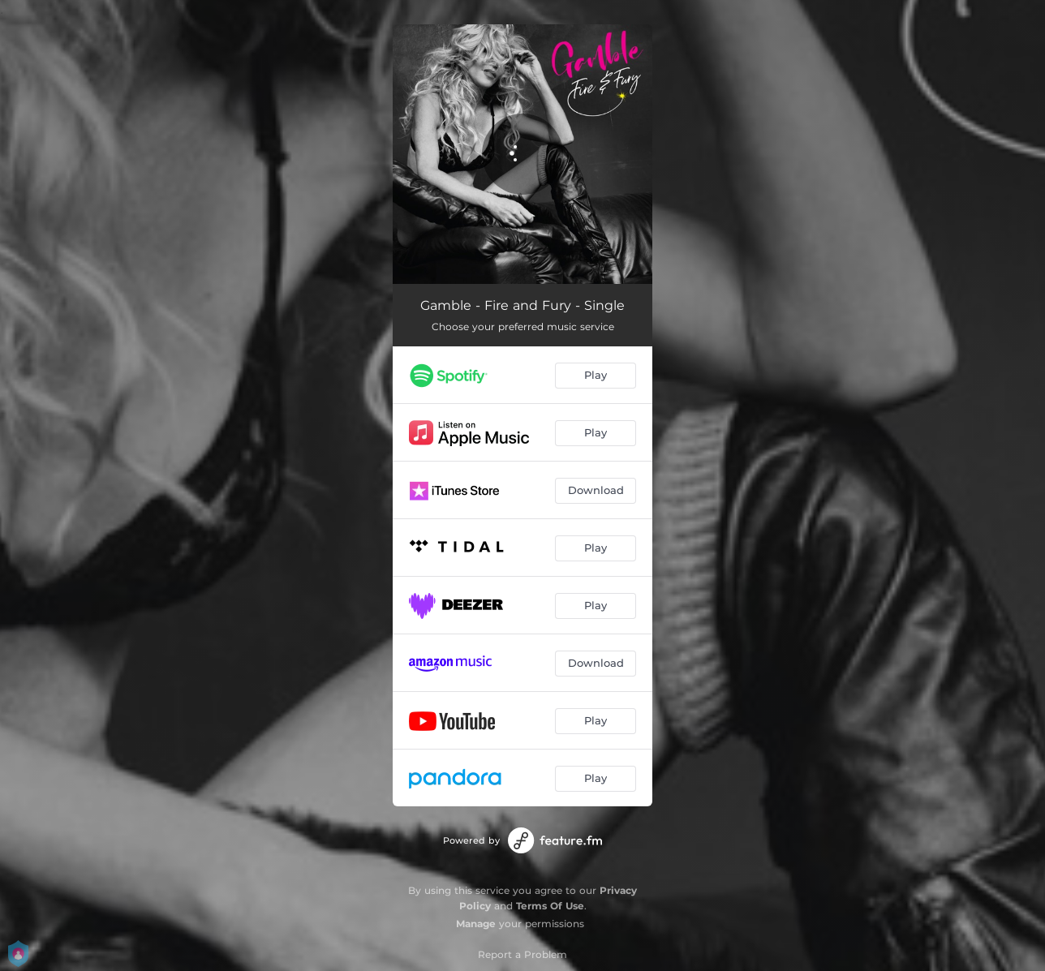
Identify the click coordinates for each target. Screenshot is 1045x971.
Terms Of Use (550, 906)
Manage (476, 923)
